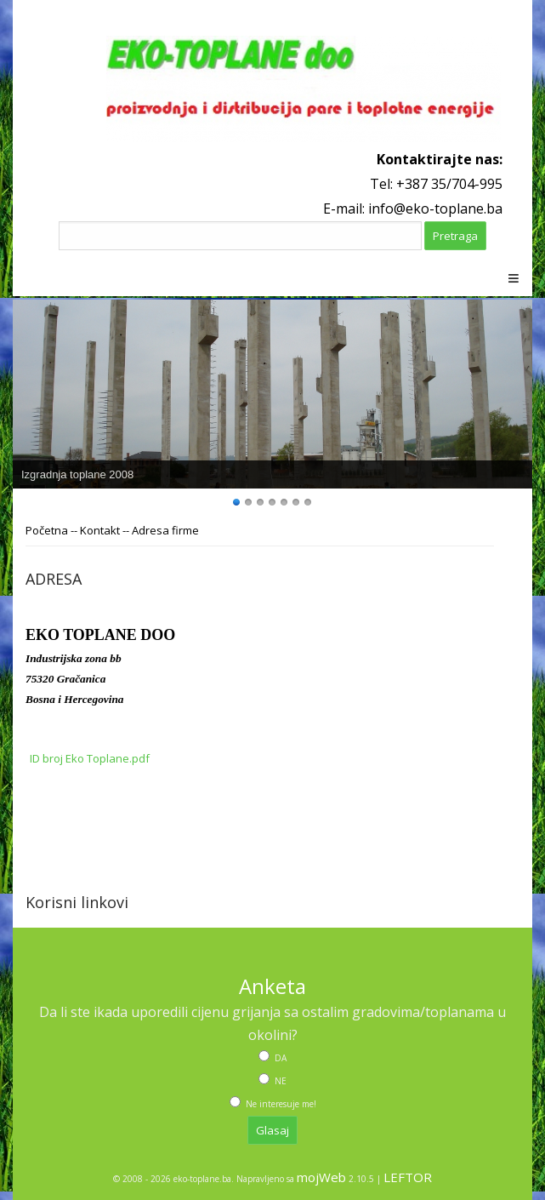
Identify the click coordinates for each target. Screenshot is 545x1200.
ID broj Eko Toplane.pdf (90, 758)
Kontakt (100, 530)
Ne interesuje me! (279, 1104)
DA (279, 1058)
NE (279, 1081)
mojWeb (321, 1177)
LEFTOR (407, 1177)
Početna (47, 530)
